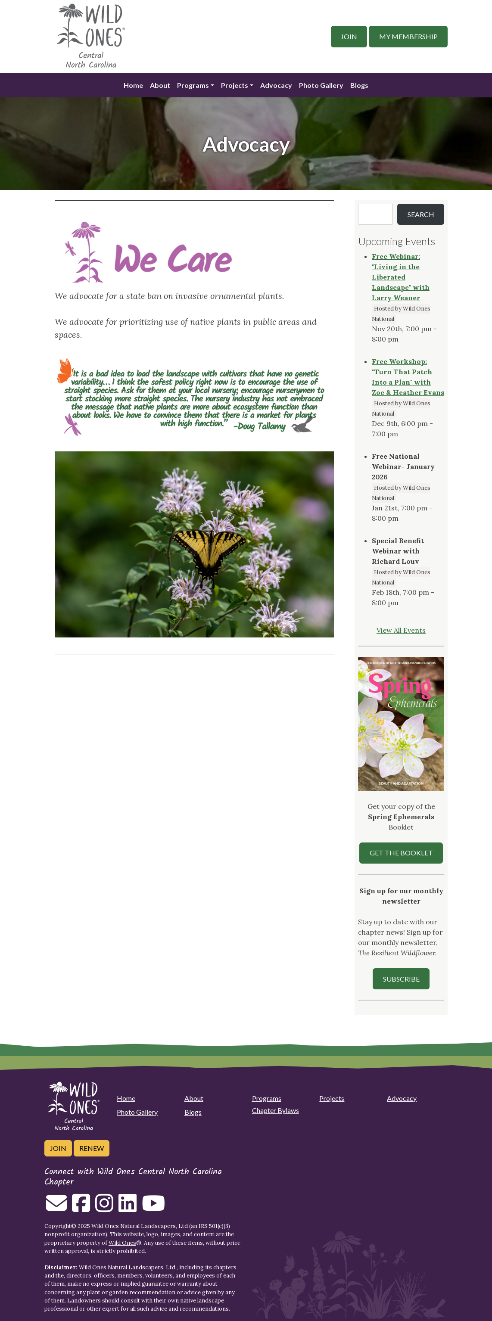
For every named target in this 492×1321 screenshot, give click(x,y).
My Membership (408, 36)
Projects (234, 85)
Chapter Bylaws (275, 1110)
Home (133, 85)
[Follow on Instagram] (104, 1208)
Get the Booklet (401, 853)
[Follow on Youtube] (153, 1208)
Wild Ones (122, 1242)
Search (421, 214)
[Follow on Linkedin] (127, 1208)
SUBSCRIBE (401, 979)
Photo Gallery (321, 85)
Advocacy (276, 85)
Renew (91, 1148)
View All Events (401, 630)
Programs (193, 85)
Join (349, 36)
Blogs (359, 85)
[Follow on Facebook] (81, 1208)
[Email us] (56, 1208)
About (160, 85)
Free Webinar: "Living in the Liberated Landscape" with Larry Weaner (401, 277)
